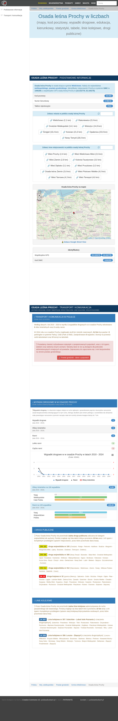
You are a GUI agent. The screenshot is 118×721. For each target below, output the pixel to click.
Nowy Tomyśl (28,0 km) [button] (74, 138)
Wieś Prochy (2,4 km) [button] (56, 154)
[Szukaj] (107, 3)
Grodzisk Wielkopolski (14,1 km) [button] (61, 126)
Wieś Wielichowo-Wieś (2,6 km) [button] (87, 154)
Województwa (56, 3)
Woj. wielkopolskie (46, 8)
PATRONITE (68, 700)
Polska (34, 8)
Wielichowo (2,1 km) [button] (60, 120)
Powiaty (69, 3)
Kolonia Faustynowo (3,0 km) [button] (87, 160)
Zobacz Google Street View (75, 242)
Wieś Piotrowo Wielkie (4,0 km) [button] (90, 171)
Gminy (78, 3)
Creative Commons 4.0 (31, 700)
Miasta (86, 3)
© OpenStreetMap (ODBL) (102, 238)
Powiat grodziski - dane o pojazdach (74, 358)
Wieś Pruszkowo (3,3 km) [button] (87, 166)
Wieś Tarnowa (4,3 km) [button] (60, 177)
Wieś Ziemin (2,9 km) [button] (57, 160)
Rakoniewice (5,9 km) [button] (86, 120)
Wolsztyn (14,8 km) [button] (92, 126)
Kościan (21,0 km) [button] (72, 132)
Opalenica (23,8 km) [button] (97, 132)
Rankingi (42, 3)
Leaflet (90, 238)
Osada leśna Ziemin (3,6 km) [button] (56, 171)
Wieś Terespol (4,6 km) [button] (87, 177)
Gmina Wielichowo (78, 8)
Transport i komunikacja (13, 15)
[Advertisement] (14, 33)
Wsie (93, 3)
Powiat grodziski (62, 8)
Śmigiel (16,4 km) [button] (49, 132)
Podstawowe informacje (13, 10)
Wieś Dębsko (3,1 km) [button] (58, 166)
